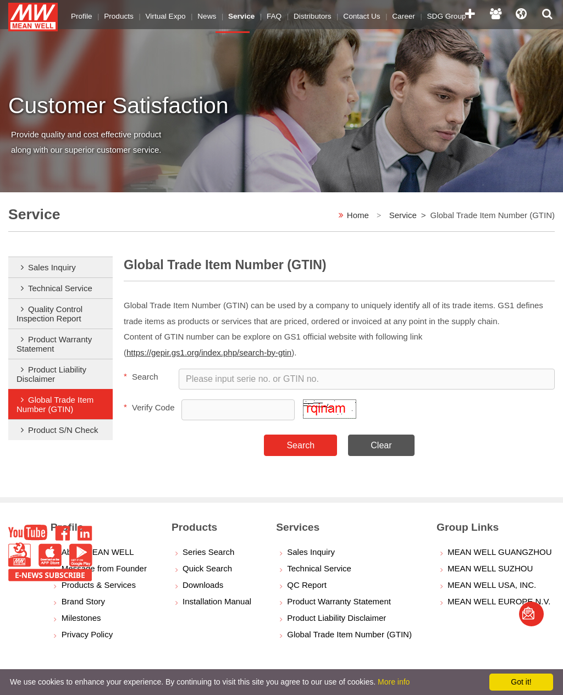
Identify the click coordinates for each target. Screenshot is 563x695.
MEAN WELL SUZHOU (490, 568)
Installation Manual (217, 601)
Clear (381, 445)
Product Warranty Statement (54, 344)
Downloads (203, 585)
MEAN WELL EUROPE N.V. (499, 601)
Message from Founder (104, 568)
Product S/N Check (63, 430)
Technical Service (60, 288)
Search (141, 376)
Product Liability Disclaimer (51, 374)
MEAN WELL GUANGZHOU (499, 552)
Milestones (81, 617)
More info (394, 681)
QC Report (307, 585)
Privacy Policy (87, 634)
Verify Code (149, 407)
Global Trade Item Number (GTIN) (54, 404)
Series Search (208, 552)
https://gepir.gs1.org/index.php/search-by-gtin (208, 352)
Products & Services (99, 585)
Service (403, 215)
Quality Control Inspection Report (49, 313)
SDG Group (428, 13)
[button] (329, 415)
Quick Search (207, 568)
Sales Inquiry (52, 267)
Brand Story (83, 601)
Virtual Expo (161, 13)
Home (358, 215)
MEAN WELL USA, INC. (492, 585)
